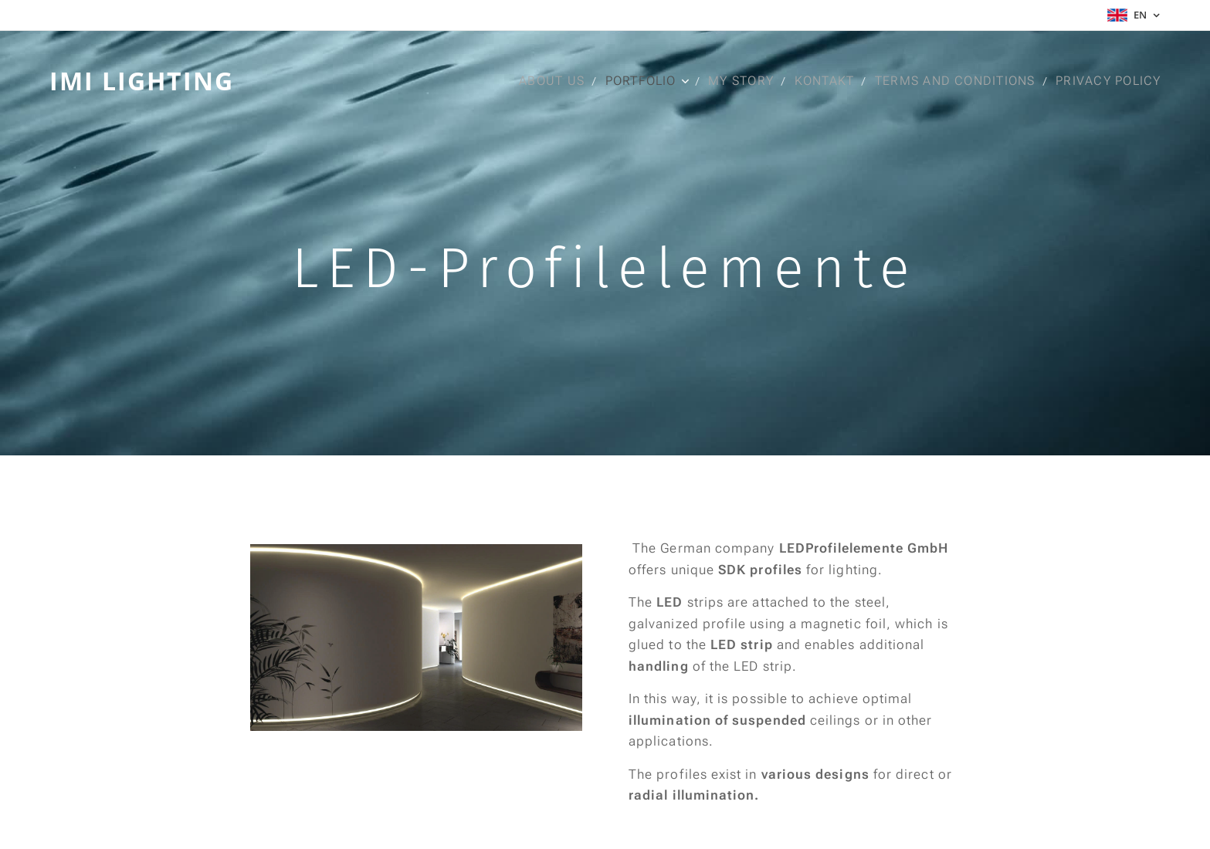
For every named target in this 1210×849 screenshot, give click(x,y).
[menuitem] (554, 81)
